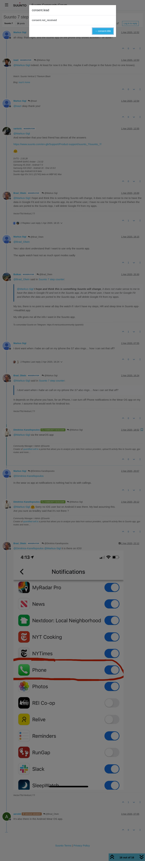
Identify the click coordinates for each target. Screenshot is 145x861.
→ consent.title (103, 31)
